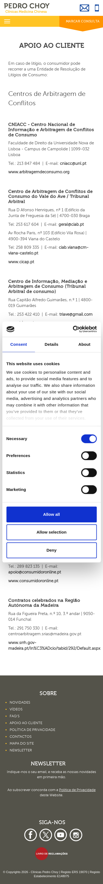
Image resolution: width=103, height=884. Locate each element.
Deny (51, 550)
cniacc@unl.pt (73, 163)
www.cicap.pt (21, 262)
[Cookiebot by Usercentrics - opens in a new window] (73, 329)
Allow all (51, 514)
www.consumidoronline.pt (33, 581)
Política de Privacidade (77, 790)
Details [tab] (52, 344)
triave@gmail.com (76, 314)
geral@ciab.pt (71, 224)
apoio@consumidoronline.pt (34, 572)
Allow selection (51, 532)
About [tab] (84, 344)
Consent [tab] (18, 344)
